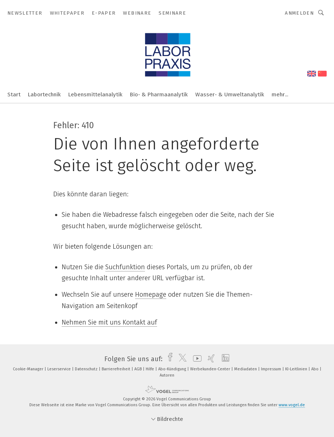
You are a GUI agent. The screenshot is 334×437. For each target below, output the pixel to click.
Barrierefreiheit (116, 369)
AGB (138, 369)
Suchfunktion (125, 267)
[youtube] (195, 359)
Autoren (167, 375)
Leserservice (59, 369)
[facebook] (168, 359)
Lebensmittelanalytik (95, 94)
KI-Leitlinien (296, 369)
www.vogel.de (292, 405)
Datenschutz (87, 369)
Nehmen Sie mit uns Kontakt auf (109, 322)
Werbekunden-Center (210, 369)
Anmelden (299, 13)
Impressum (271, 369)
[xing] (209, 359)
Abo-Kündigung (172, 369)
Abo (315, 369)
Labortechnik (44, 94)
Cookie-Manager (28, 369)
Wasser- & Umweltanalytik (229, 94)
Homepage (150, 294)
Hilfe (150, 369)
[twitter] (181, 359)
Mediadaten (246, 369)
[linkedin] (223, 359)
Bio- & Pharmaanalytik (159, 94)
